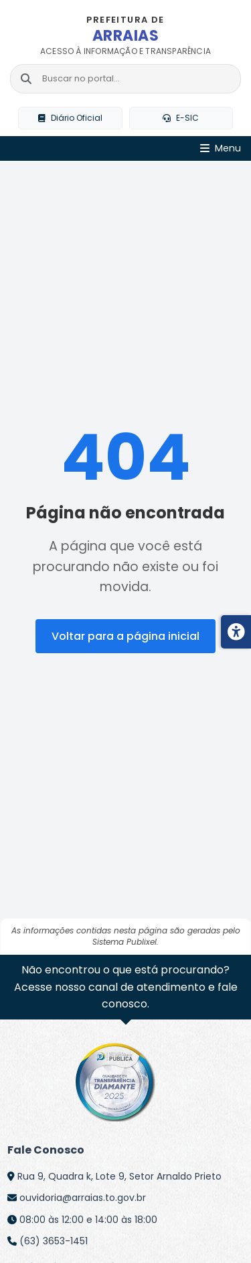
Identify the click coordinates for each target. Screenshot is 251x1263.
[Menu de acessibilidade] (236, 632)
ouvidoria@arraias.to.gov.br (82, 1197)
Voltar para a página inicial (125, 636)
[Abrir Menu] (220, 148)
